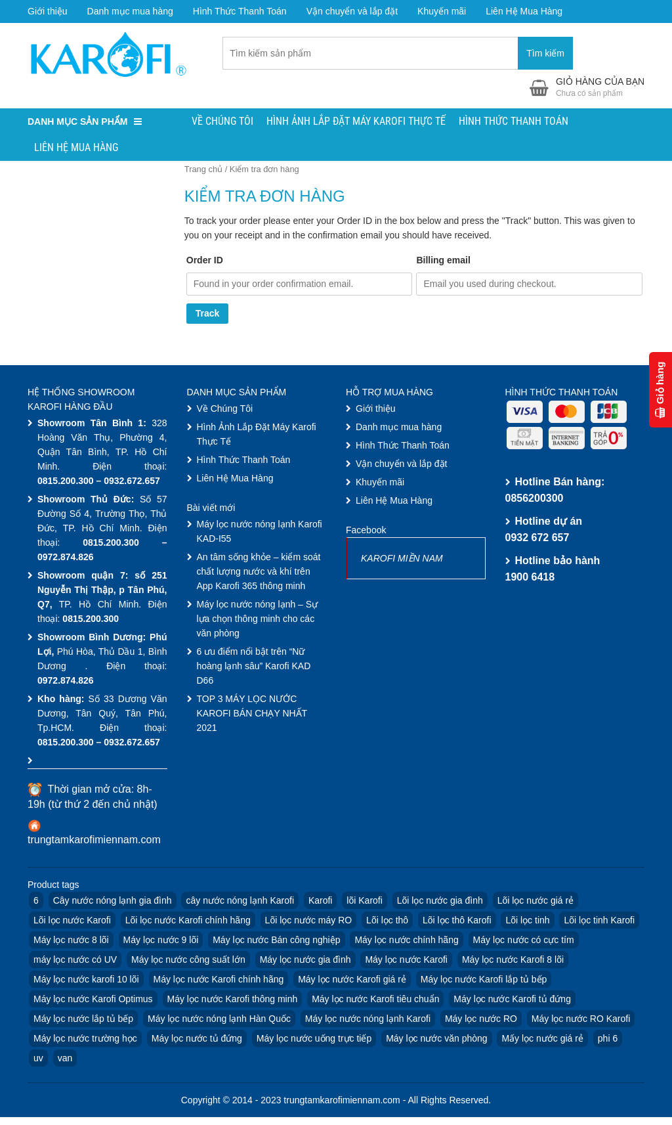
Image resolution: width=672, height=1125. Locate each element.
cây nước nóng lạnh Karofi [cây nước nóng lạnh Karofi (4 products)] (240, 901)
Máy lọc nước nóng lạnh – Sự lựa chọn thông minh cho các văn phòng (257, 620)
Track (208, 315)
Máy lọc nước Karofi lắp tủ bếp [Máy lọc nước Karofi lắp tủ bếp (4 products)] (484, 980)
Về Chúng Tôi (222, 122)
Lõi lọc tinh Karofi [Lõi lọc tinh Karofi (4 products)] (599, 921)
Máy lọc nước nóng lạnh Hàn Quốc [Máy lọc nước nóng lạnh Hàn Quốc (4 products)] (219, 1020)
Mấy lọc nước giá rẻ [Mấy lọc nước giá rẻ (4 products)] (542, 1039)
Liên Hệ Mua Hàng (524, 11)
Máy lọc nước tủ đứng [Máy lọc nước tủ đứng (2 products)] (197, 1039)
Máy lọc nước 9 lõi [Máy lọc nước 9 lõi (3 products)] (161, 941)
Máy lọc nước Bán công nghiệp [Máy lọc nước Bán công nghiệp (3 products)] (276, 941)
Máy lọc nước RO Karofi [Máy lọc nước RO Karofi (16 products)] (581, 1020)
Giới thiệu (48, 11)
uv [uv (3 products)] (38, 1059)
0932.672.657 (132, 482)
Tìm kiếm (545, 54)
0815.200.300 (65, 482)
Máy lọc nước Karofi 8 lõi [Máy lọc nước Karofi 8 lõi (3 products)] (513, 961)
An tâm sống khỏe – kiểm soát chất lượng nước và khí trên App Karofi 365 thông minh (259, 572)
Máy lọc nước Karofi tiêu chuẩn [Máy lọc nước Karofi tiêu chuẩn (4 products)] (375, 1000)
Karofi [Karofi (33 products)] (320, 901)
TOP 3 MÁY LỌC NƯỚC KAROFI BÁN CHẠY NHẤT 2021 (252, 714)
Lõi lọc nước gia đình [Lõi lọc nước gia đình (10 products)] (440, 901)
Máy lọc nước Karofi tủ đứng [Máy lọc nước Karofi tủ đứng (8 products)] (512, 1000)
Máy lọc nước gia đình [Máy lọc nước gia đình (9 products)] (305, 961)
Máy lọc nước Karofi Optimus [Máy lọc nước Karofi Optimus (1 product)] (93, 1000)
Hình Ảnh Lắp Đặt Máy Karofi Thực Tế (356, 122)
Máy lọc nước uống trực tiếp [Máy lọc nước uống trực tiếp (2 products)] (314, 1039)
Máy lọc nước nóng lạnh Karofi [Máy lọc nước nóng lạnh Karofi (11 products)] (367, 1020)
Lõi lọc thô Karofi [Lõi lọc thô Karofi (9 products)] (457, 921)
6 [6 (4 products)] (36, 901)
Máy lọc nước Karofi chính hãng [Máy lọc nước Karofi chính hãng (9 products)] (219, 980)
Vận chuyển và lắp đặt (352, 11)
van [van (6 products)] (65, 1059)
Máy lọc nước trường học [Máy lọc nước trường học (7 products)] (85, 1039)
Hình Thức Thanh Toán (240, 11)
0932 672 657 (537, 538)
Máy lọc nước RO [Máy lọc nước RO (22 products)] (481, 1020)
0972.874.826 (65, 558)
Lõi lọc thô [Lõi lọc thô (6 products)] (387, 921)
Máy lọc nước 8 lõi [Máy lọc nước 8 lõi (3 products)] (71, 941)
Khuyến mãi (441, 11)
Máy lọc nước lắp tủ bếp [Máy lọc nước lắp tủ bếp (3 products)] (83, 1020)
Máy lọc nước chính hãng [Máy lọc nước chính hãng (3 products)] (406, 941)
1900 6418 (530, 578)
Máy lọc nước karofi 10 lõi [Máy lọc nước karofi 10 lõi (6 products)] (86, 980)
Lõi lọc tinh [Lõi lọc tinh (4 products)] (527, 921)
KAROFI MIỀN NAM (402, 559)
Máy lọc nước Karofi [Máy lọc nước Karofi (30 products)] (406, 961)
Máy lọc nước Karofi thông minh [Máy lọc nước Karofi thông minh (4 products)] (232, 1000)
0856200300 (534, 499)
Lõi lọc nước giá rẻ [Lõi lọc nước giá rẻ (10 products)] (535, 901)
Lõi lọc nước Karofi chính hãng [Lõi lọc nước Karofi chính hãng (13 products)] (188, 921)
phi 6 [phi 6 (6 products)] (608, 1039)
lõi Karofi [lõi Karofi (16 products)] (364, 901)
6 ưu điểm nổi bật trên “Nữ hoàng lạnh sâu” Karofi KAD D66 (254, 667)
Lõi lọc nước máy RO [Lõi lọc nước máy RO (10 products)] (308, 921)
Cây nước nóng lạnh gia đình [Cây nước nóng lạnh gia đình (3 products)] (112, 901)
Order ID (204, 261)
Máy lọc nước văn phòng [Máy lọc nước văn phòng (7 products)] (436, 1039)
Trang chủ (203, 170)
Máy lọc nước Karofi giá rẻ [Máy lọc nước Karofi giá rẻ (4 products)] (352, 980)
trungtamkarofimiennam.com (94, 841)
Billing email (443, 261)
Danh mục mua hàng (130, 11)
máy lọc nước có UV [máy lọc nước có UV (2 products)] (75, 961)
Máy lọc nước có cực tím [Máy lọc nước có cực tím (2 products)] (523, 941)
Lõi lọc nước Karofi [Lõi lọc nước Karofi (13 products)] (72, 921)
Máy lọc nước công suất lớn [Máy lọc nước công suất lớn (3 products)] (188, 961)
